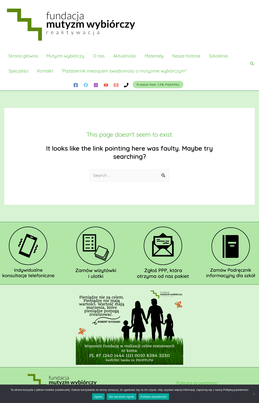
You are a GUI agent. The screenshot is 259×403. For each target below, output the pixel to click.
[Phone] (126, 85)
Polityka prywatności (197, 383)
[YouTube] (106, 85)
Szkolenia (218, 56)
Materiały (154, 56)
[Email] (116, 85)
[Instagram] (96, 85)
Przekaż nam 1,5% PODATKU (158, 84)
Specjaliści (19, 71)
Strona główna (23, 56)
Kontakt (45, 71)
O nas (99, 56)
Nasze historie (186, 56)
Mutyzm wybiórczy (65, 56)
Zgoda (98, 396)
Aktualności (124, 56)
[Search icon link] (252, 63)
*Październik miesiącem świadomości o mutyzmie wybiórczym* (124, 71)
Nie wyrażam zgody (121, 396)
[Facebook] (75, 85)
